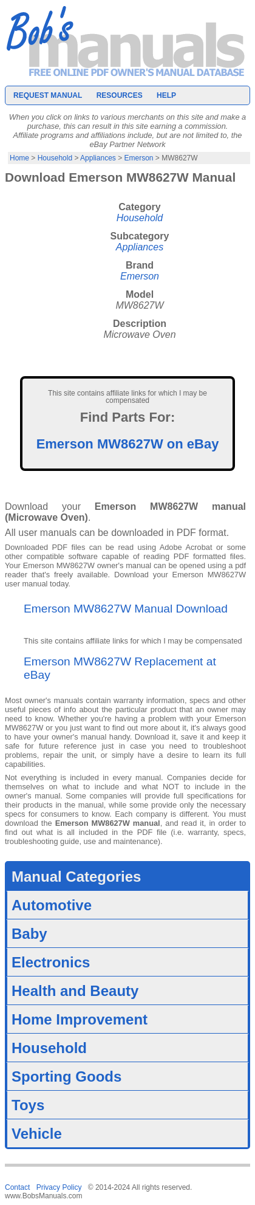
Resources (120, 95)
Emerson (139, 158)
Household (55, 158)
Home (19, 158)
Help (166, 95)
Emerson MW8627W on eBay (127, 443)
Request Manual (47, 95)
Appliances (98, 158)
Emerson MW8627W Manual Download (126, 608)
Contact (17, 1187)
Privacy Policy (59, 1187)
